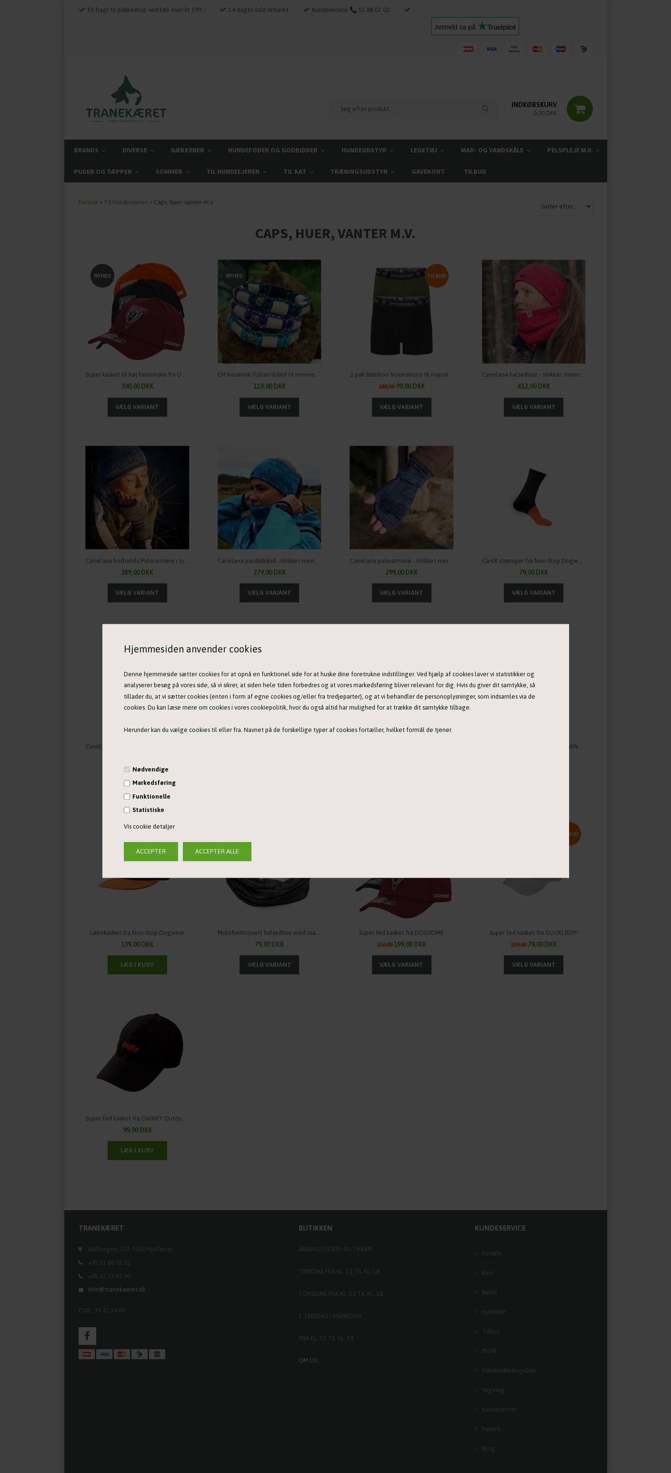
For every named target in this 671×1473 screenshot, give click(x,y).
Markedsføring (154, 783)
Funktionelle (151, 796)
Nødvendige (150, 769)
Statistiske (148, 809)
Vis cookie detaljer (149, 827)
